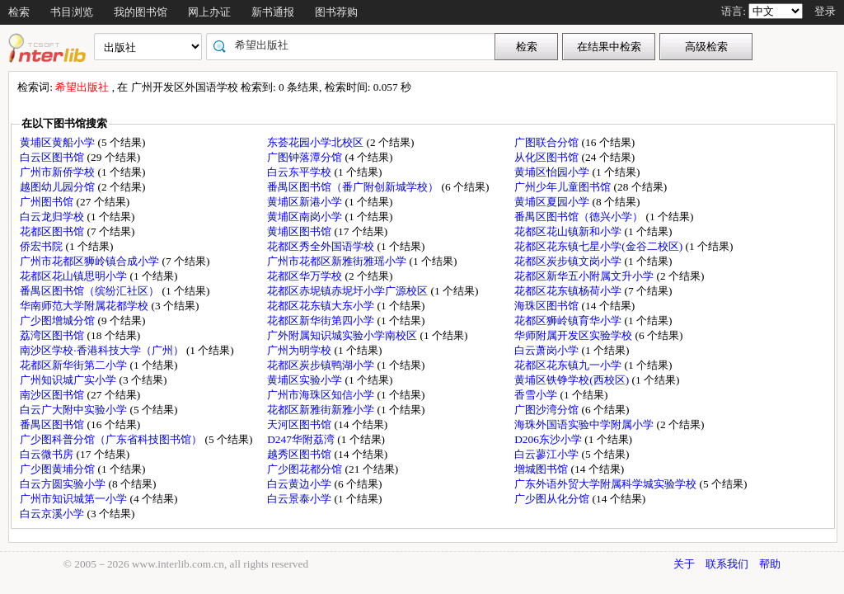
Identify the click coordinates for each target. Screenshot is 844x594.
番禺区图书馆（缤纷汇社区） (91, 291)
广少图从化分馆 (553, 499)
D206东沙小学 (549, 439)
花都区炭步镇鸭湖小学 (322, 365)
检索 (19, 12)
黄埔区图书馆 (300, 231)
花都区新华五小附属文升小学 (585, 276)
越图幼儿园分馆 (58, 187)
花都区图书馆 (53, 231)
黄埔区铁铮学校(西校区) (572, 380)
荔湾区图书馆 (53, 335)
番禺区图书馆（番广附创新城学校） (354, 187)
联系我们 (727, 564)
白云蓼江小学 (547, 454)
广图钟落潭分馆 (306, 157)
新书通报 (272, 12)
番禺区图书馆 (53, 424)
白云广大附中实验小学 (74, 409)
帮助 (770, 564)
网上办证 (209, 12)
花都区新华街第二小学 (74, 365)
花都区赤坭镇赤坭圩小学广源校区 (348, 291)
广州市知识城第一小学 (74, 499)
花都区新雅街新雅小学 (322, 409)
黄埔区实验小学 (306, 380)
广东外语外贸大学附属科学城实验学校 (606, 484)
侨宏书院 (42, 246)
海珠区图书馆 (547, 305)
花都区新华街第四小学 (322, 320)
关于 (684, 564)
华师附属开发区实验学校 (574, 335)
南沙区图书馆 (53, 395)
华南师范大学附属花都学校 (85, 305)
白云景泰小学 (300, 499)
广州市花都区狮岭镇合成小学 (91, 261)
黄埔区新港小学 (306, 202)
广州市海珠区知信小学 (322, 395)
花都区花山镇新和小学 (569, 231)
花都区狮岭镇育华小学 (569, 320)
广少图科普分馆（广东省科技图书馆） (112, 439)
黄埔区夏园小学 (553, 202)
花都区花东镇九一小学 (569, 365)
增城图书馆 (542, 469)
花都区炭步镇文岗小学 (569, 261)
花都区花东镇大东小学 (322, 305)
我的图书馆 (140, 12)
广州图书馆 (48, 202)
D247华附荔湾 (302, 439)
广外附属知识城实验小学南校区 (343, 335)
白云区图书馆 (53, 157)
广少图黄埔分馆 (58, 469)
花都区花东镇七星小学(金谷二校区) (599, 246)
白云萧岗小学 (547, 350)
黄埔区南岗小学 (306, 216)
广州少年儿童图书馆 (563, 187)
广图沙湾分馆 (547, 409)
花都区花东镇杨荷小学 (569, 291)
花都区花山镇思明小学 (74, 276)
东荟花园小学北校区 (316, 142)
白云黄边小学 (300, 484)
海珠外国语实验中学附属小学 (585, 424)
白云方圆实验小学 (64, 484)
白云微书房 (48, 454)
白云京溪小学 (53, 513)
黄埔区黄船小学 (58, 142)
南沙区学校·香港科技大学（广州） (103, 350)
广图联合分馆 (547, 142)
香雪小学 (537, 395)
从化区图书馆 (547, 157)
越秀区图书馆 (300, 454)
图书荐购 (336, 12)
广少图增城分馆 (58, 320)
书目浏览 (71, 12)
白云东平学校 (300, 172)
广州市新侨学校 (58, 172)
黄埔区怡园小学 (553, 172)
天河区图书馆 (300, 424)
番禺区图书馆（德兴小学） (579, 216)
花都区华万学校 (306, 276)
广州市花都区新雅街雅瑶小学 (338, 261)
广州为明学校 (300, 350)
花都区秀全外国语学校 (322, 246)
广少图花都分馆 (306, 469)
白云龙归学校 (53, 216)
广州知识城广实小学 (69, 380)
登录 (825, 11)
